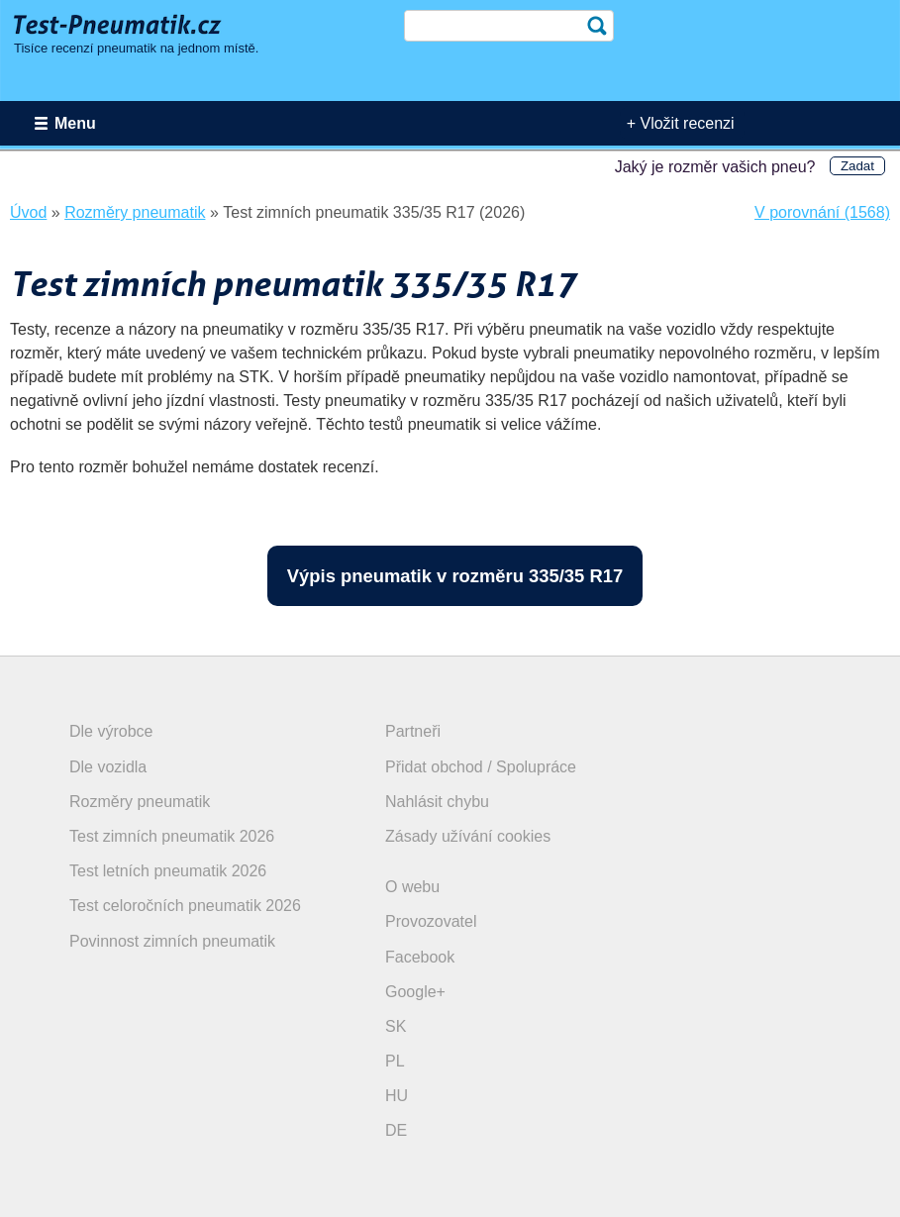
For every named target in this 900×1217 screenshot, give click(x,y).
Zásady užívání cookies (467, 836)
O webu (412, 886)
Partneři (413, 731)
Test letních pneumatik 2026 (167, 870)
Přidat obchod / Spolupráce (480, 767)
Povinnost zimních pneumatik (172, 941)
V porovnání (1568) (822, 212)
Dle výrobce (110, 731)
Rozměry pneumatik (139, 801)
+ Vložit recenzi (681, 123)
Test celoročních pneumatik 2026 (185, 905)
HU (396, 1095)
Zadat (857, 165)
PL (395, 1061)
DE (396, 1130)
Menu (75, 123)
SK (395, 1026)
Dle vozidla (108, 767)
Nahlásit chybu (437, 801)
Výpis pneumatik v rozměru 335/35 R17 (455, 575)
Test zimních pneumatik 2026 (171, 836)
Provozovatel (431, 921)
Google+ (415, 991)
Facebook (419, 957)
